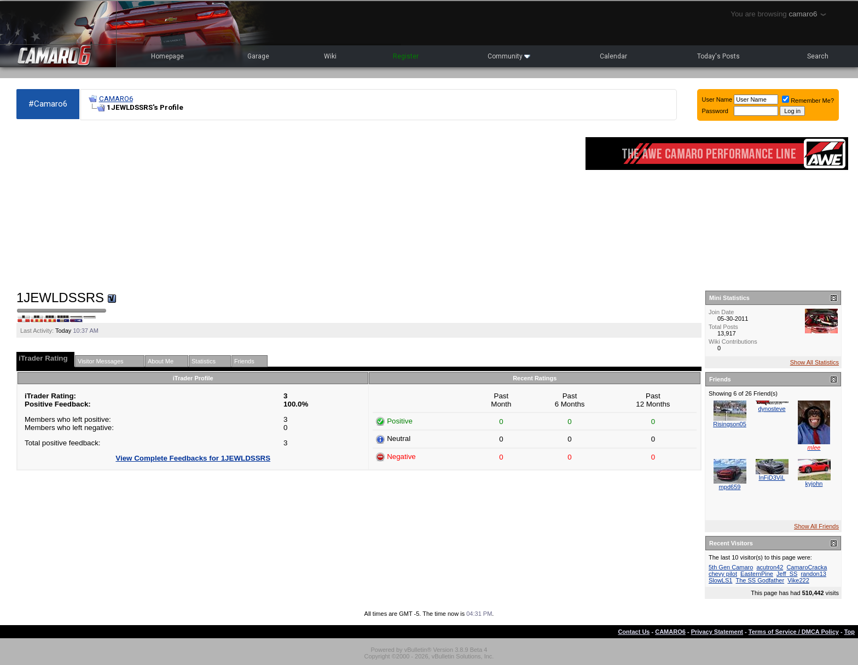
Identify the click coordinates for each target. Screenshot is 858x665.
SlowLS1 (720, 580)
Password (715, 111)
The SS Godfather (759, 580)
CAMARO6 (116, 99)
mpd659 (730, 487)
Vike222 (798, 580)
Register (406, 56)
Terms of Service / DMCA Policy (794, 631)
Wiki (330, 56)
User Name (717, 99)
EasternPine (756, 573)
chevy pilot (723, 573)
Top (849, 631)
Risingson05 (729, 424)
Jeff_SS (786, 573)
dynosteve (771, 408)
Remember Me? (808, 100)
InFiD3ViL (771, 477)
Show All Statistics (814, 362)
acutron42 (769, 567)
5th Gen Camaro (731, 567)
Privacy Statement (717, 631)
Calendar (613, 56)
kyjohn (814, 483)
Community (509, 56)
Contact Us (634, 631)
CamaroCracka (806, 567)
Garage (258, 56)
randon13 (813, 573)
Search (817, 56)
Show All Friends (816, 526)
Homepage (167, 56)
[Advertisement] (295, 205)
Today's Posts (718, 56)
